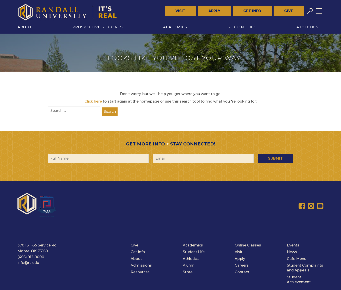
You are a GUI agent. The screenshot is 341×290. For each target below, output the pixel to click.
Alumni (189, 265)
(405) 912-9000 (30, 257)
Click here (93, 101)
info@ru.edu (28, 263)
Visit (180, 11)
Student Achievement (299, 279)
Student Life (241, 27)
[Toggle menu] (319, 11)
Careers (242, 265)
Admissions (141, 265)
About (24, 27)
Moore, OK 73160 (32, 251)
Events (293, 245)
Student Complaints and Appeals (305, 267)
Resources (140, 272)
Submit (275, 158)
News (292, 252)
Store (187, 272)
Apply (214, 11)
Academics (175, 27)
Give (288, 11)
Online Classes (248, 245)
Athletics (307, 27)
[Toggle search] (309, 11)
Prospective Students (97, 27)
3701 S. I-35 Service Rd (37, 245)
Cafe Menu (296, 259)
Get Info (252, 11)
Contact (242, 272)
